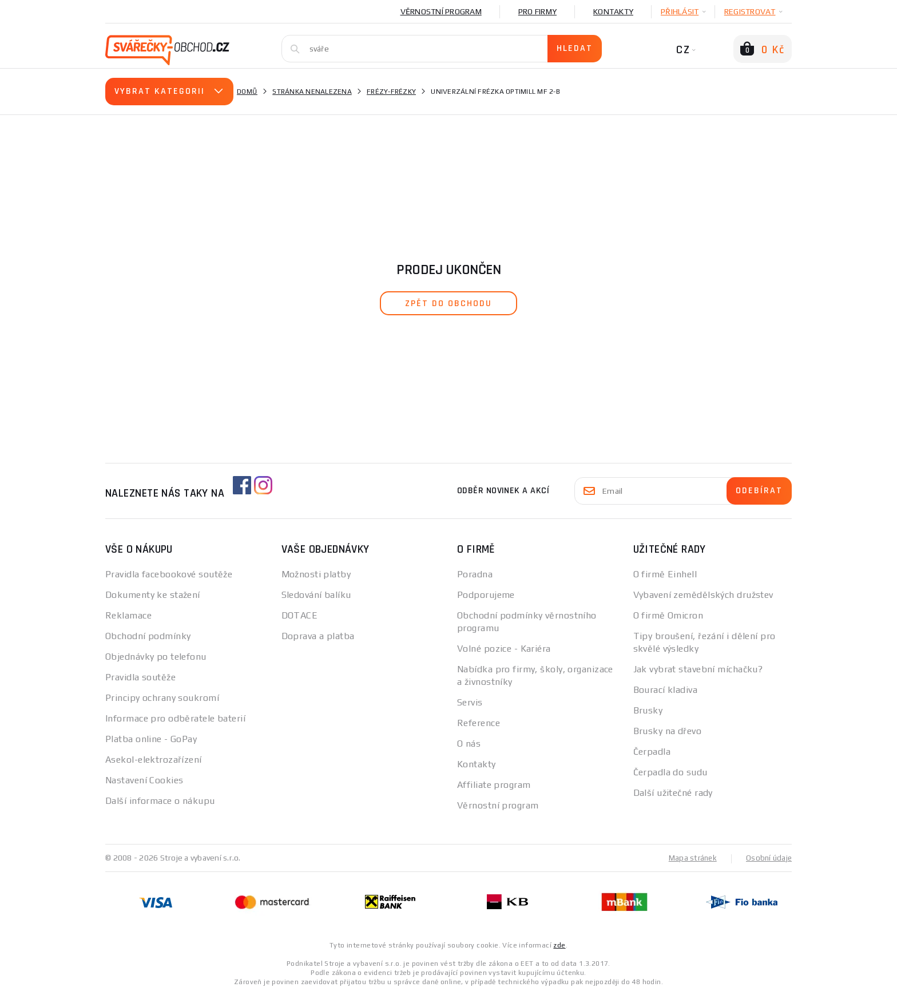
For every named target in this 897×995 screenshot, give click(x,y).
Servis (470, 702)
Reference (478, 722)
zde (559, 945)
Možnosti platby (316, 574)
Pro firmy (537, 11)
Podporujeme (486, 594)
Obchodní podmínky (147, 636)
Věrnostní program (441, 11)
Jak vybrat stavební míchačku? (698, 669)
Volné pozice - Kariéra (504, 648)
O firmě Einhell (665, 574)
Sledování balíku (316, 594)
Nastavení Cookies (144, 780)
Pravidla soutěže (140, 677)
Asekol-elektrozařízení (153, 759)
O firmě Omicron (668, 615)
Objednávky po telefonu (156, 656)
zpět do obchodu (448, 304)
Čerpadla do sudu (670, 772)
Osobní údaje (768, 857)
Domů (247, 92)
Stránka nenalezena (312, 92)
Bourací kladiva (665, 689)
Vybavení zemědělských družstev (703, 594)
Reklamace (128, 615)
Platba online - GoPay (151, 739)
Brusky (648, 710)
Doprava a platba (318, 636)
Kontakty (613, 11)
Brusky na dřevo (667, 731)
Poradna (475, 574)
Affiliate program (493, 784)
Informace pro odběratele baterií (175, 718)
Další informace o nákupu (160, 800)
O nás (469, 743)
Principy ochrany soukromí (162, 697)
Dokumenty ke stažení (152, 594)
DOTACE (299, 615)
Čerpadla (652, 751)
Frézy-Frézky (391, 92)
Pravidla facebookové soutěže (168, 574)
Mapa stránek (690, 857)
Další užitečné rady (673, 792)
